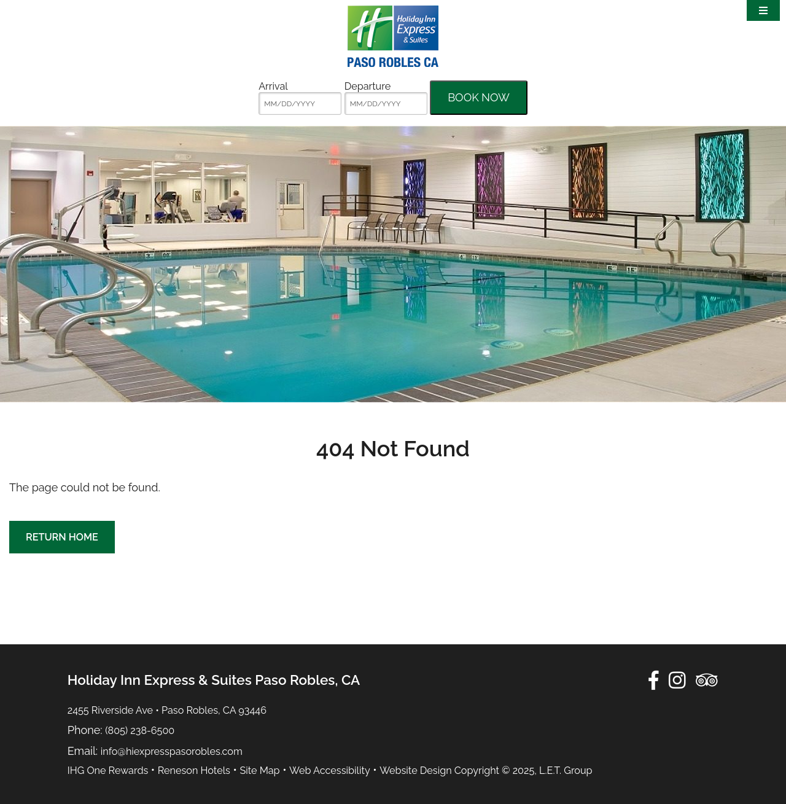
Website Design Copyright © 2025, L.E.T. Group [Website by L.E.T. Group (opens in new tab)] (485, 770)
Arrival (273, 86)
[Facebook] (653, 680)
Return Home (62, 537)
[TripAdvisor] (706, 680)
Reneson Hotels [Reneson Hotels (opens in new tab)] (194, 770)
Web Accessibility (329, 770)
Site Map (259, 770)
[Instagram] (677, 680)
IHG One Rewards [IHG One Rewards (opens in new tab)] (108, 770)
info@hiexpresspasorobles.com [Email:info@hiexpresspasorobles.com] (172, 751)
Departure (367, 86)
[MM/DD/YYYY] (300, 103)
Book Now (479, 97)
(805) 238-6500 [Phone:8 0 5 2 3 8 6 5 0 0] (139, 730)
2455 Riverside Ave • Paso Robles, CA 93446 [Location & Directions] (167, 710)
